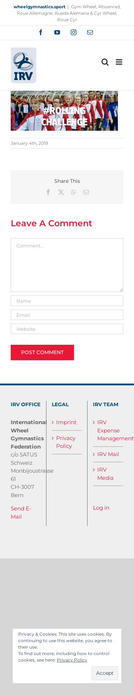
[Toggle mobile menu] (119, 62)
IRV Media (105, 473)
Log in (101, 507)
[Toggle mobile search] (105, 62)
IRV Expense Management (108, 430)
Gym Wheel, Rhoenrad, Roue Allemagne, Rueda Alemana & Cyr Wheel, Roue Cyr (69, 13)
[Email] (67, 315)
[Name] (67, 301)
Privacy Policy (65, 442)
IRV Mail (108, 454)
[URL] (67, 329)
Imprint (66, 422)
